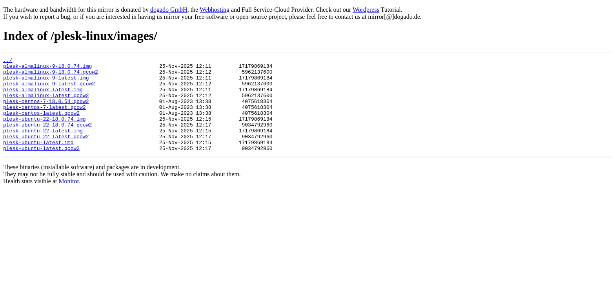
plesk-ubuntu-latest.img (38, 159)
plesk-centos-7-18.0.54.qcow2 (46, 110)
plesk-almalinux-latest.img (43, 96)
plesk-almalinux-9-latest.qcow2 (49, 89)
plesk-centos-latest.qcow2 (41, 124)
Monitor (68, 200)
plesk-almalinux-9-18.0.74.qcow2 (50, 75)
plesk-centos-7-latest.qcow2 (44, 117)
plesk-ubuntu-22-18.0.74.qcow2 (47, 138)
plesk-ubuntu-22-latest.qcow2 (46, 152)
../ (7, 61)
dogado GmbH (168, 9)
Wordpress (366, 9)
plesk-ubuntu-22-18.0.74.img (44, 131)
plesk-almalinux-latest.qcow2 (46, 103)
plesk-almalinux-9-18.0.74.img (47, 68)
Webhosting (214, 9)
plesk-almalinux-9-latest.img (46, 82)
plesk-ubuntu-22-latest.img (43, 145)
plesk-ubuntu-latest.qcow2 (41, 166)
